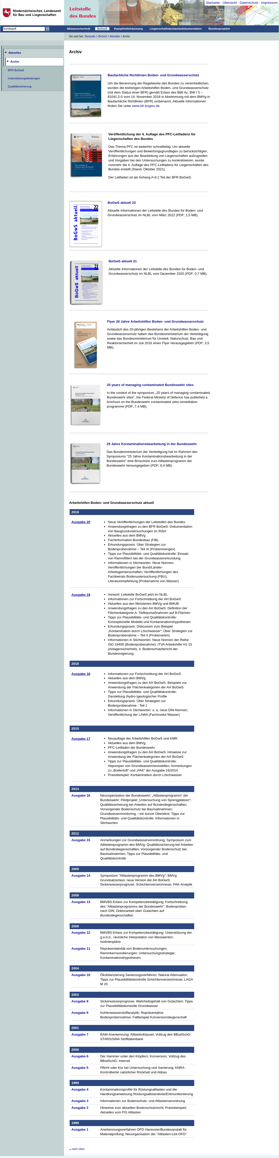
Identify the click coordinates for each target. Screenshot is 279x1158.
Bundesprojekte (219, 28)
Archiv (14, 61)
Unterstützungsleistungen (24, 78)
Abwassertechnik (78, 28)
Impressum (269, 3)
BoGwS (102, 28)
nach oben (77, 1148)
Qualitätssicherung (19, 86)
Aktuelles (115, 36)
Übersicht (230, 3)
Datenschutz (249, 3)
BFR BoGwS (16, 70)
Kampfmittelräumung (128, 28)
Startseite (213, 3)
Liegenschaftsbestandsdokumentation (176, 28)
